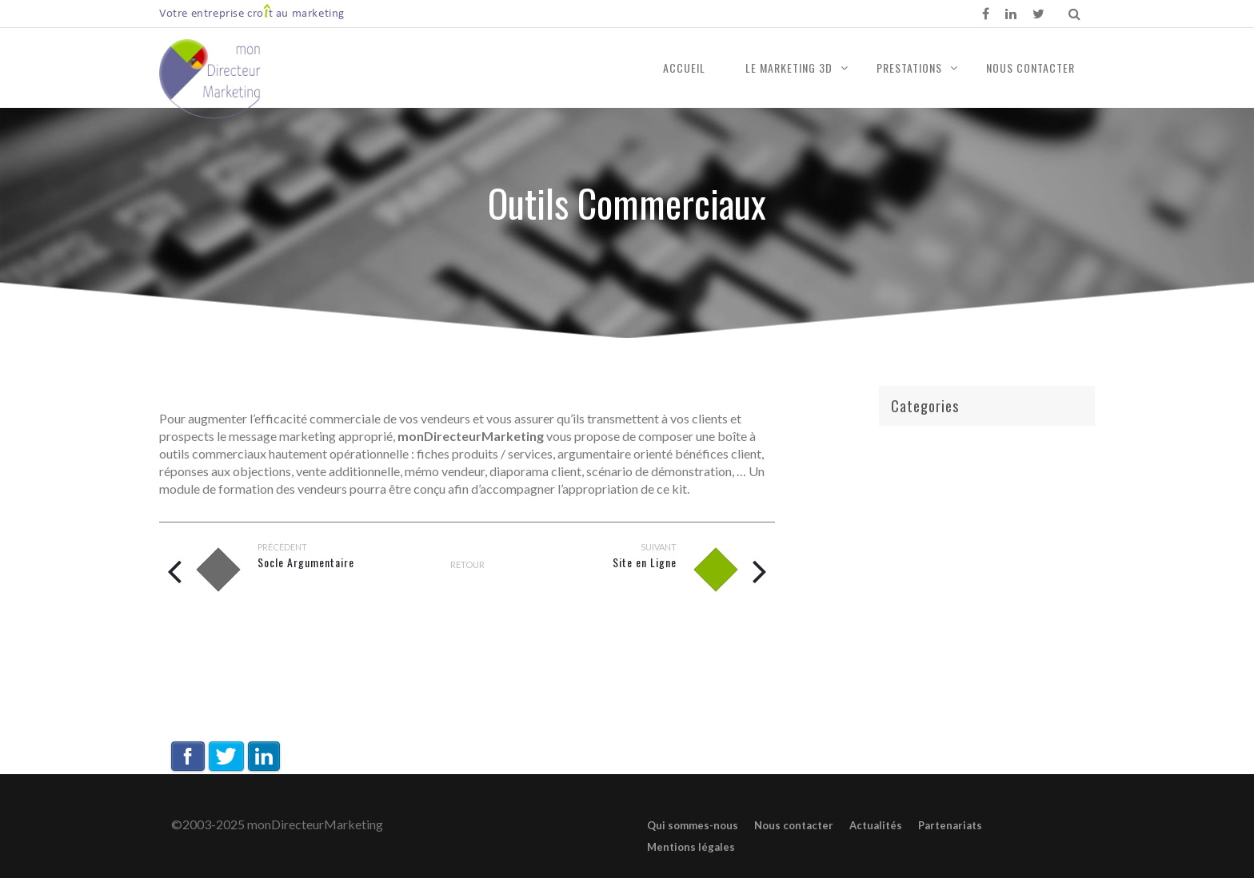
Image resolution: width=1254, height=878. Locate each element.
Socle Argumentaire (306, 562)
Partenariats (950, 825)
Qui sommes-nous (692, 825)
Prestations (909, 67)
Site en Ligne (645, 562)
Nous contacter (1030, 67)
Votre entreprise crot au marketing (252, 13)
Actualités (875, 825)
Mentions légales (691, 846)
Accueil (684, 67)
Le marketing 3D (789, 67)
